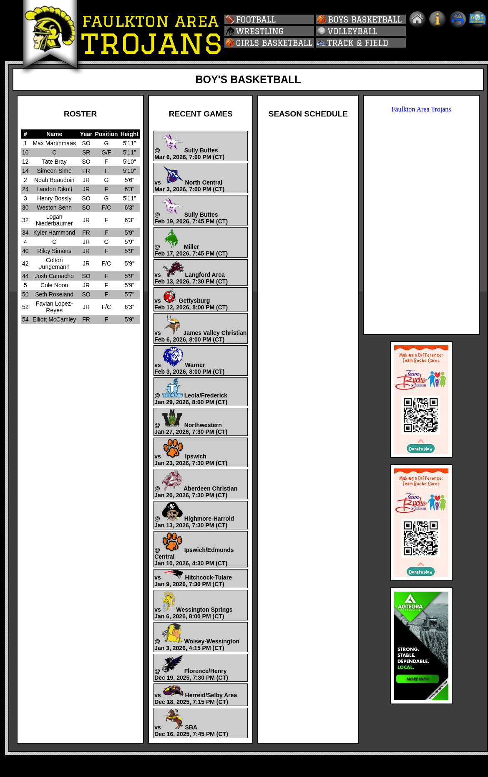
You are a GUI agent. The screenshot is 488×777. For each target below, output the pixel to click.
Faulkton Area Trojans (421, 109)
